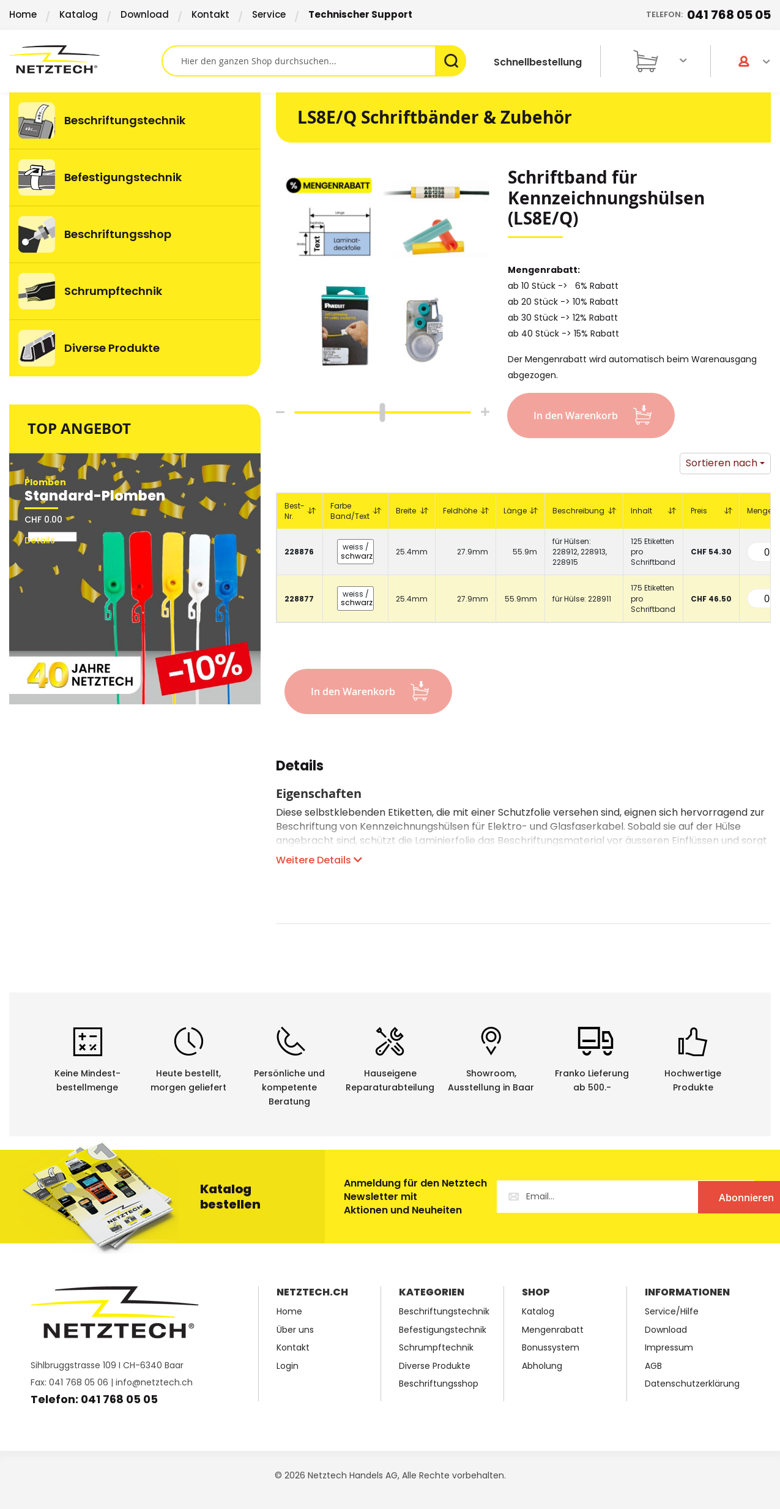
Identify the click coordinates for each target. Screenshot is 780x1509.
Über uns (295, 1330)
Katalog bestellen (230, 1196)
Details (300, 767)
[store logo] (85, 59)
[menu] (135, 234)
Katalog (78, 14)
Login (288, 1366)
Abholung (542, 1366)
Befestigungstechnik (442, 1330)
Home (23, 14)
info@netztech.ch (154, 1382)
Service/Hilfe (672, 1311)
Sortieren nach (721, 463)
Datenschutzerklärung (692, 1384)
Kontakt (210, 14)
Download (145, 14)
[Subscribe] (704, 1196)
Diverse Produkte (434, 1366)
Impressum (669, 1348)
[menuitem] (135, 120)
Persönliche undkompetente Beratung (289, 1087)
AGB (653, 1366)
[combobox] (314, 60)
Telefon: (708, 15)
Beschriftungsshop (438, 1384)
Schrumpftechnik (436, 1348)
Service (269, 14)
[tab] (300, 772)
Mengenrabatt (553, 1330)
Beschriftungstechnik (444, 1311)
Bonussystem (550, 1348)
